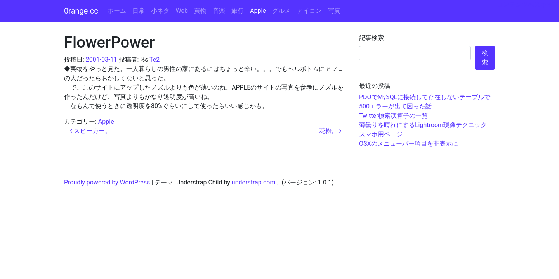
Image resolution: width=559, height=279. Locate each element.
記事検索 (371, 37)
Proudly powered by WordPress (107, 182)
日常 (138, 10)
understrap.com (254, 182)
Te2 (154, 59)
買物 (200, 10)
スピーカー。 (90, 130)
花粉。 (330, 130)
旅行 (237, 10)
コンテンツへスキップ (528, 4)
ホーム (117, 10)
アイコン (309, 10)
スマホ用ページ (381, 134)
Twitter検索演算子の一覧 (393, 115)
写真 (334, 10)
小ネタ (160, 10)
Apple (258, 10)
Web (182, 10)
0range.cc (81, 11)
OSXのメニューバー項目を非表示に (408, 143)
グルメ (281, 10)
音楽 (219, 10)
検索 (485, 57)
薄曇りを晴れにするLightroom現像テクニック (423, 125)
